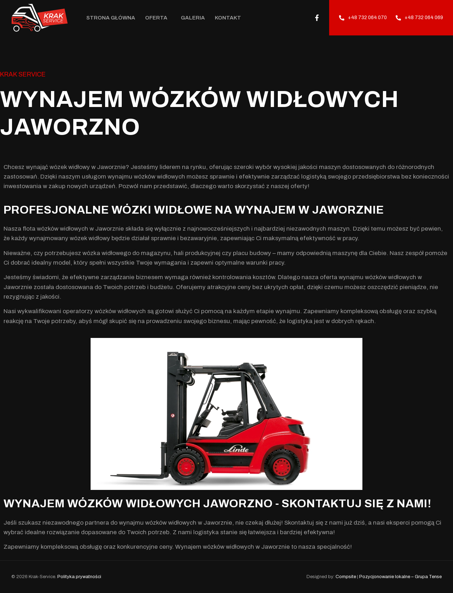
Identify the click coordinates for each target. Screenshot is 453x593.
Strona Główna (110, 18)
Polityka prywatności (79, 576)
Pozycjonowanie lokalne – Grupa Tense (400, 576)
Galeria (193, 18)
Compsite (346, 576)
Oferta (158, 17)
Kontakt (228, 18)
